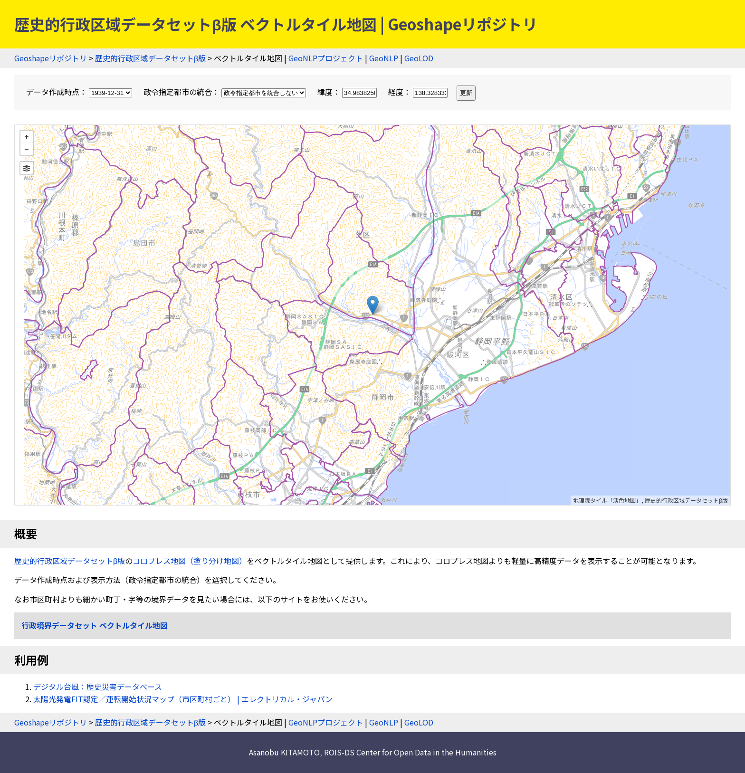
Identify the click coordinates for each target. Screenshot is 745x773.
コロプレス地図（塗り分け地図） (190, 560)
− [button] (26, 149)
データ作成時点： (80, 91)
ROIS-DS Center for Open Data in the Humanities (410, 752)
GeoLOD (418, 58)
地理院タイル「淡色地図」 (607, 500)
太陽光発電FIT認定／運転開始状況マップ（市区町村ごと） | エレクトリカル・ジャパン (183, 699)
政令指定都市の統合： (225, 91)
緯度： (348, 91)
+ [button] (26, 137)
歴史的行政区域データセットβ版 (150, 58)
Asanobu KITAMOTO (284, 752)
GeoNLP (383, 58)
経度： (418, 91)
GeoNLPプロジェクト (325, 58)
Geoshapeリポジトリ (50, 58)
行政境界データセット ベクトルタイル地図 (94, 625)
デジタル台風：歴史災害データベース (97, 686)
